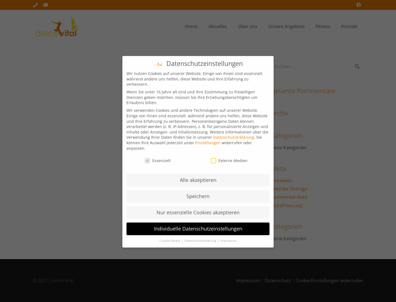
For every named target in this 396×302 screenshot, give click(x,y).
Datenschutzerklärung (233, 141)
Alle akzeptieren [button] (198, 184)
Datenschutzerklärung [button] (201, 244)
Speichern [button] (198, 200)
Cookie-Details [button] (170, 244)
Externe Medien (229, 164)
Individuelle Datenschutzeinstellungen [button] (198, 232)
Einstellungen (208, 146)
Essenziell (157, 164)
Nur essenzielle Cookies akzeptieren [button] (198, 216)
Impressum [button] (229, 244)
